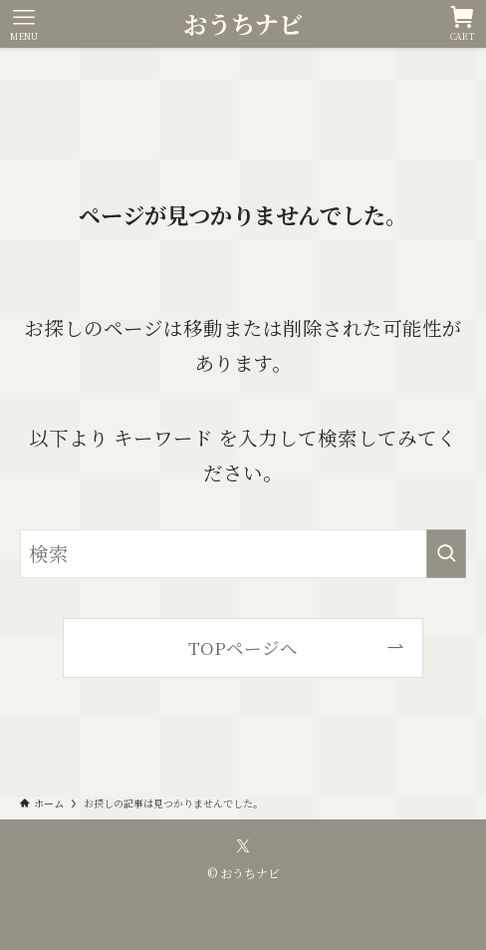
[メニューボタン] (24, 24)
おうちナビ (243, 24)
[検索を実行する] (446, 553)
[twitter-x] (243, 846)
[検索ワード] (243, 553)
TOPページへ (243, 647)
